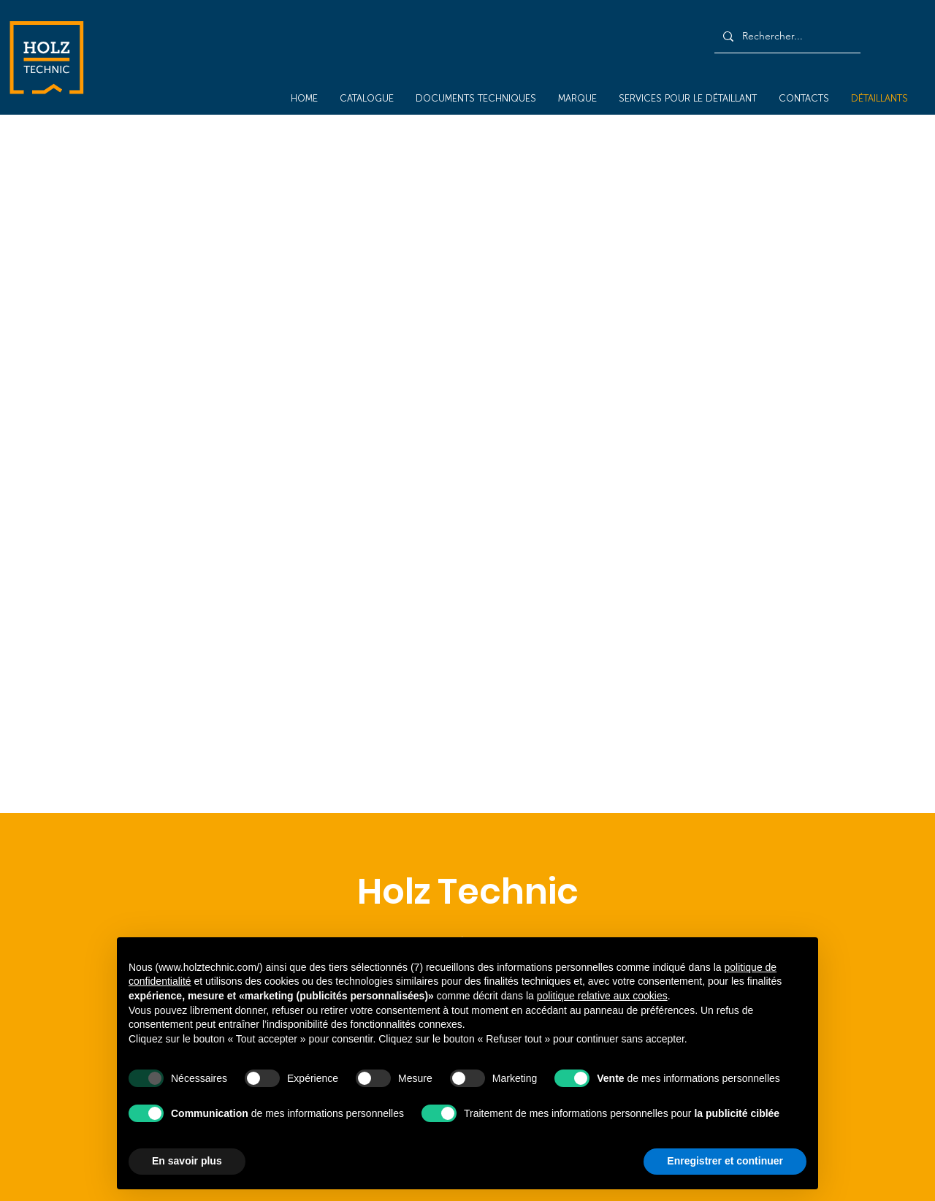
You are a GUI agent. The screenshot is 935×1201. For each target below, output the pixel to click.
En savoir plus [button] (187, 1161)
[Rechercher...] (786, 36)
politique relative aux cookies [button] (602, 996)
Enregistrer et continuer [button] (725, 1161)
